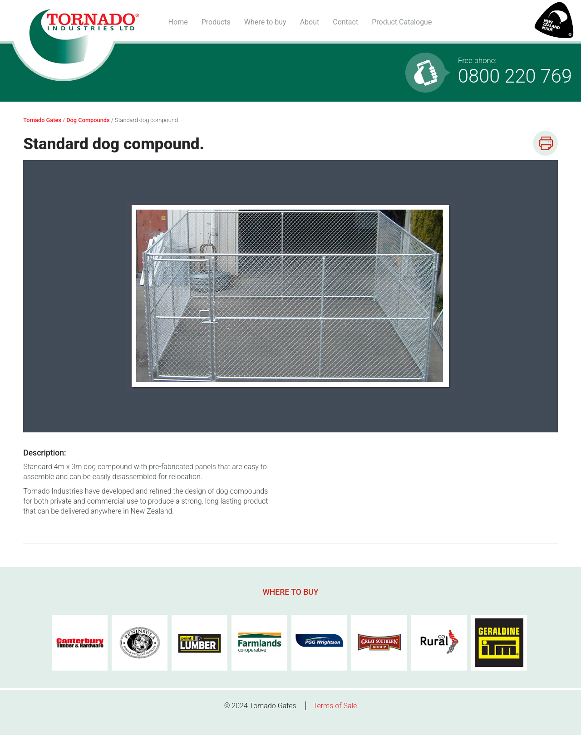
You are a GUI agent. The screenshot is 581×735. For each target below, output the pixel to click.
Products (216, 22)
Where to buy (265, 22)
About (310, 22)
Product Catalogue (402, 22)
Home (178, 22)
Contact (345, 22)
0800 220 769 (515, 71)
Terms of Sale (335, 705)
